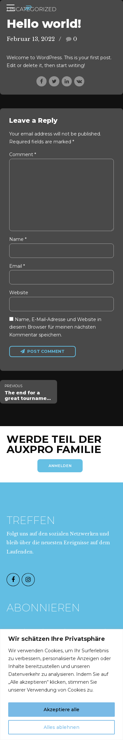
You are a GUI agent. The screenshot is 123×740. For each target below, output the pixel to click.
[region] (61, 684)
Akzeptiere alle (61, 710)
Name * (18, 241)
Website (18, 295)
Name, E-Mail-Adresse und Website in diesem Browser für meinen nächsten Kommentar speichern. (55, 330)
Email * (17, 268)
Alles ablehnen (61, 727)
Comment (22, 154)
